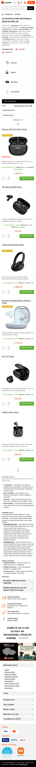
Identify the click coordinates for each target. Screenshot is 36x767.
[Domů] (2, 14)
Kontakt (7, 670)
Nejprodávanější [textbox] (8, 115)
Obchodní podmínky (11, 674)
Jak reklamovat (9, 681)
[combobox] (17, 115)
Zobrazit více (6, 45)
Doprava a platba (10, 672)
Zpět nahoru (5, 576)
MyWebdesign (23, 764)
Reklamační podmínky (11, 676)
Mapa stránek (9, 688)
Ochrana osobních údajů (12, 686)
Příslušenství (9, 14)
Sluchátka (18, 14)
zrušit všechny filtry (8, 110)
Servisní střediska (10, 679)
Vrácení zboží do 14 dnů (12, 683)
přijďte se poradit (12, 620)
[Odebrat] (23, 106)
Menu (31, 2)
